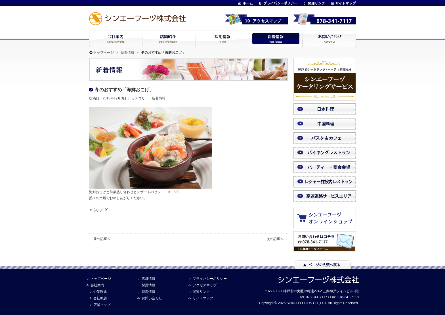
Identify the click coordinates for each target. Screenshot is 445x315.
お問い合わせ (152, 298)
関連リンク (201, 292)
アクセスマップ (205, 285)
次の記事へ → (277, 239)
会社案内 (97, 285)
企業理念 (100, 292)
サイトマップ (203, 298)
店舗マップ (101, 305)
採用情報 (148, 285)
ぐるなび (96, 210)
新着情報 (127, 53)
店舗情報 (148, 279)
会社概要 (100, 298)
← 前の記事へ (99, 239)
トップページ (103, 53)
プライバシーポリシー (210, 279)
